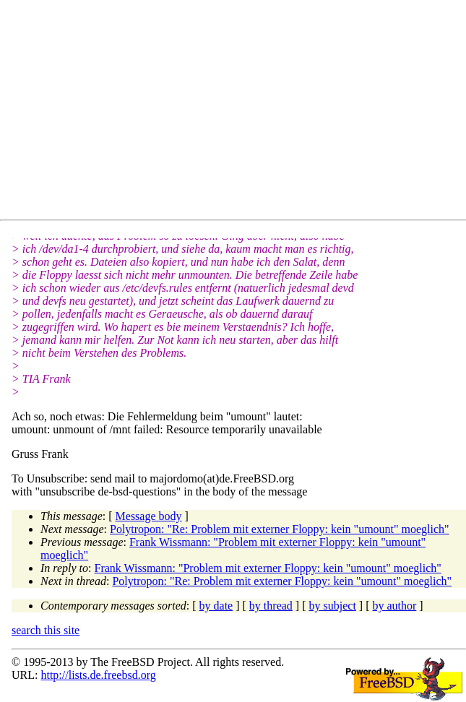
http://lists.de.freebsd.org (97, 675)
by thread (271, 605)
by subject (332, 605)
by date (216, 605)
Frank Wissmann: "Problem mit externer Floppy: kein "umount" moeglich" (268, 568)
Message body (149, 516)
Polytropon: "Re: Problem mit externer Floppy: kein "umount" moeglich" (279, 529)
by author (394, 605)
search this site (45, 630)
